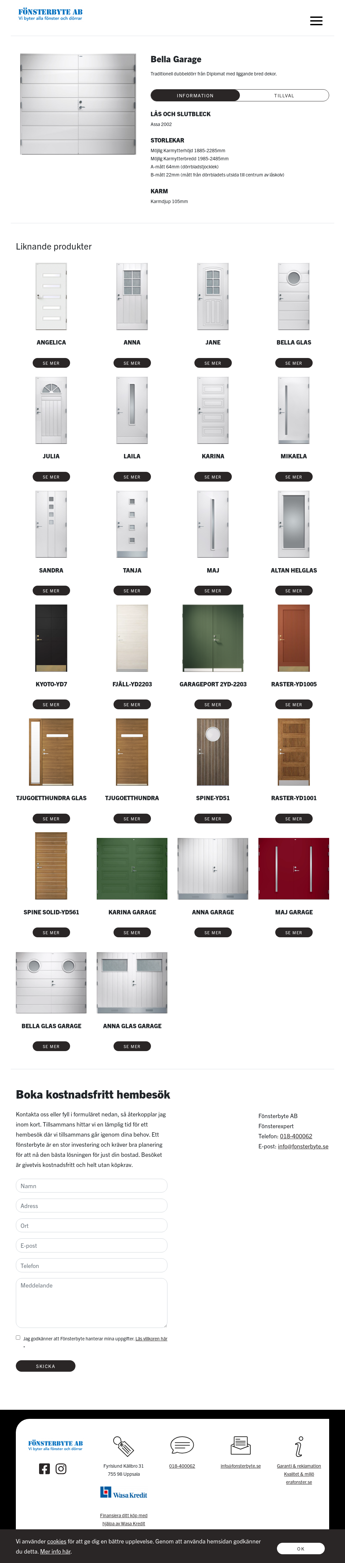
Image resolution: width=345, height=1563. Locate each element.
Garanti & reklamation (299, 1466)
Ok (301, 1548)
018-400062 (296, 1136)
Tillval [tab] (284, 95)
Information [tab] (195, 95)
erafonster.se (299, 1482)
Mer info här (55, 1551)
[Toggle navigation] (316, 21)
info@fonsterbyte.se (303, 1146)
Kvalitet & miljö (299, 1474)
